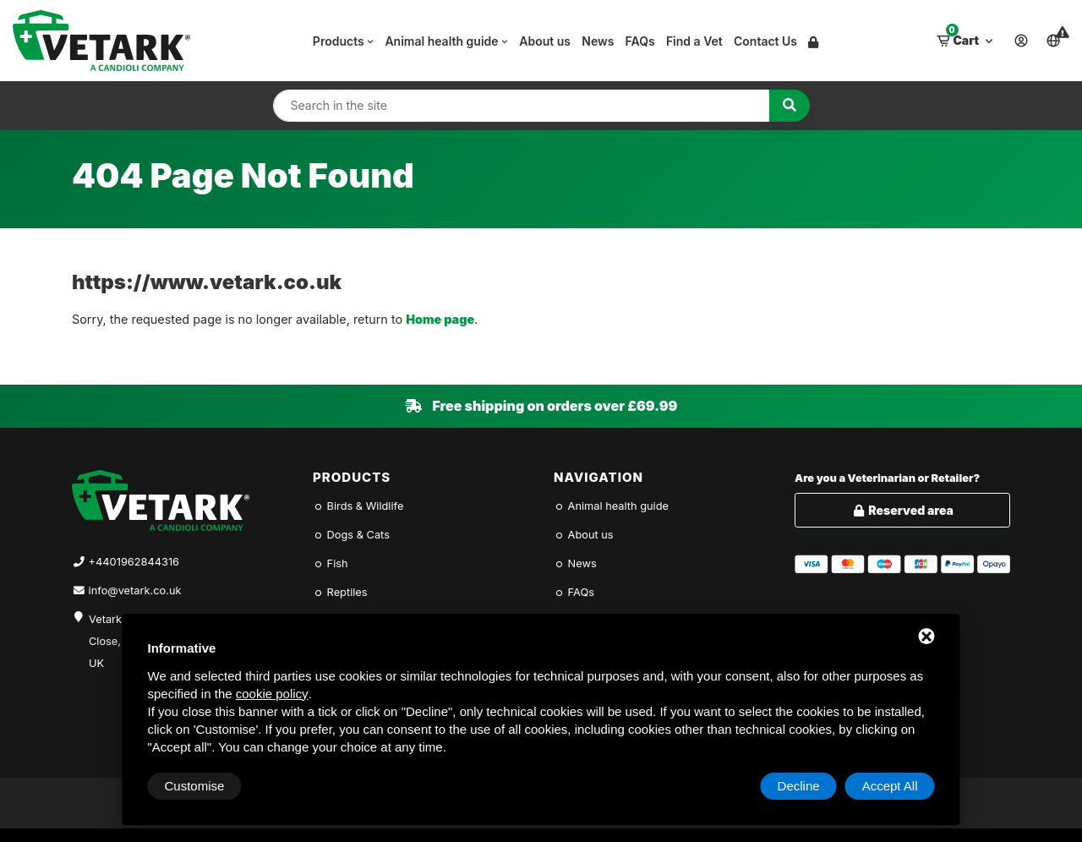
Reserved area (902, 510)
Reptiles (340, 592)
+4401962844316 (134, 561)
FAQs (640, 41)
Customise (195, 786)
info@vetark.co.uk (135, 590)
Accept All (890, 786)
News (598, 41)
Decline (799, 786)
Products (344, 41)
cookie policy (272, 693)
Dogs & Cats (351, 534)
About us (545, 41)
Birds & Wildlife (358, 506)
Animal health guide (447, 41)
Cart (966, 36)
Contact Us (765, 41)
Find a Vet (694, 41)
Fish (330, 563)
